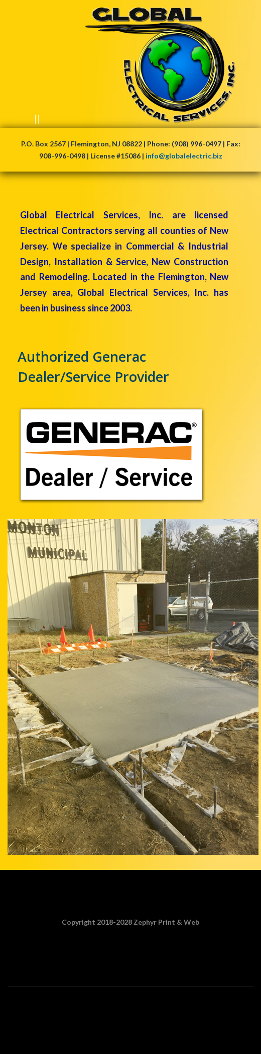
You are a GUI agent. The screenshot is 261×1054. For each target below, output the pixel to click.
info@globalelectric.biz (184, 155)
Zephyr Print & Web (166, 922)
